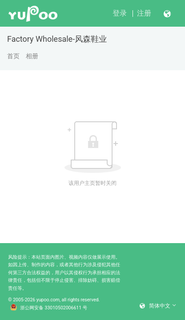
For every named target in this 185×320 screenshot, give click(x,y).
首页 (13, 56)
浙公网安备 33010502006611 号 (49, 308)
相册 (32, 56)
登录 (120, 13)
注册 (144, 13)
